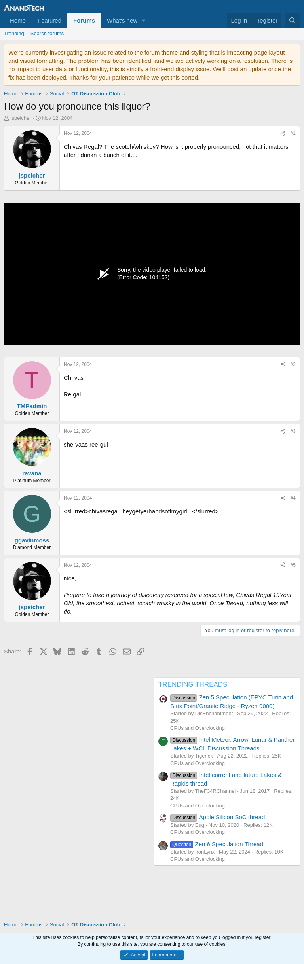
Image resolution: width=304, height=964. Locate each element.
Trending (14, 33)
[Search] (292, 20)
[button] (143, 20)
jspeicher (21, 118)
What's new (122, 20)
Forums (84, 20)
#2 (293, 364)
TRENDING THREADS (192, 684)
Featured (49, 20)
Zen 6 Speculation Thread (216, 844)
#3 (293, 431)
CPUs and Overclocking (197, 728)
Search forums (47, 33)
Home (18, 20)
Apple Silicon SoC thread (217, 817)
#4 (293, 498)
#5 (293, 565)
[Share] (282, 133)
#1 (293, 133)
